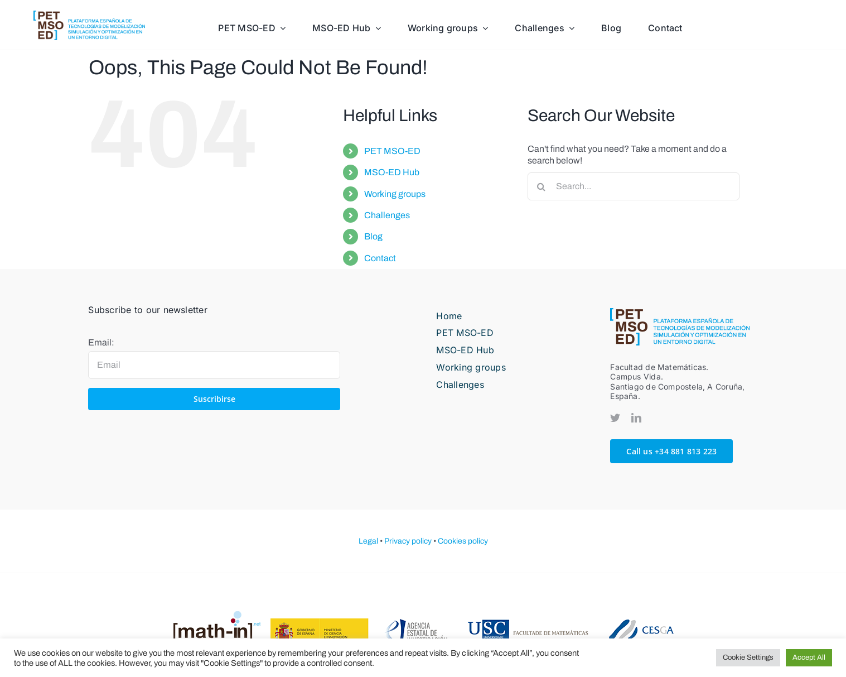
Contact (380, 258)
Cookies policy (463, 541)
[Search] (541, 186)
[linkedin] (636, 417)
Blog (373, 236)
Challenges (387, 215)
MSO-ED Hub (391, 172)
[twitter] (615, 417)
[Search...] (633, 186)
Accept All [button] (808, 657)
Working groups (395, 194)
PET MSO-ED (392, 151)
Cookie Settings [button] (748, 657)
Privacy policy (408, 541)
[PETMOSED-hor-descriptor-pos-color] (89, 15)
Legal (368, 541)
